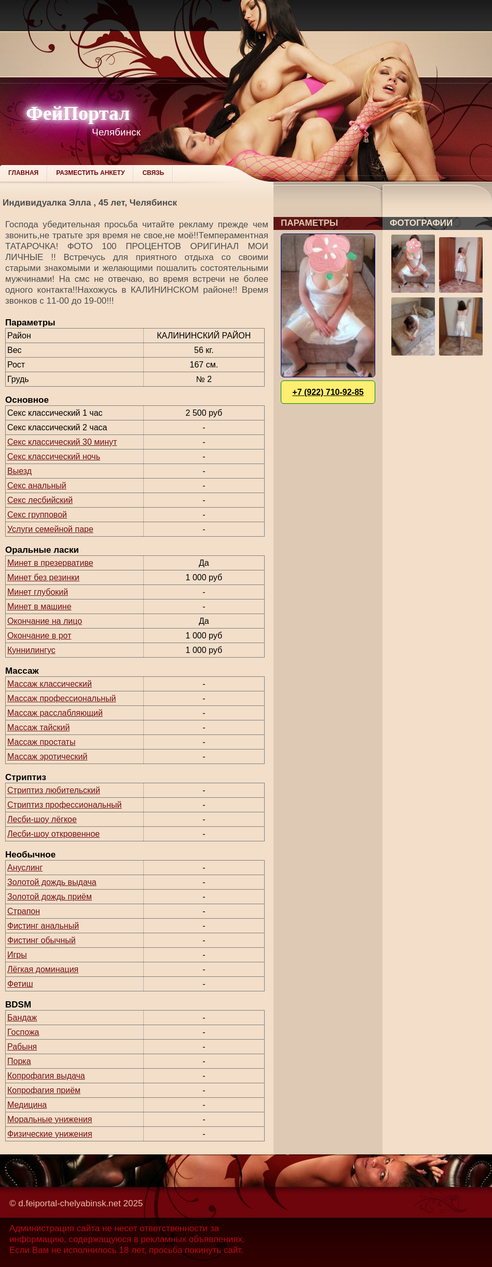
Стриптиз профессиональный (64, 804)
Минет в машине (39, 606)
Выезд (19, 471)
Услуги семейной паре (50, 529)
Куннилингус (31, 650)
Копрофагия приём (43, 1090)
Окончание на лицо (44, 621)
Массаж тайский (38, 727)
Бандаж (22, 1017)
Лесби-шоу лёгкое (42, 819)
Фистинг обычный (41, 940)
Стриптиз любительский (53, 790)
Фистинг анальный (43, 925)
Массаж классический (49, 683)
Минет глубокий (37, 592)
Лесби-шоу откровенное (53, 833)
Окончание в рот (39, 635)
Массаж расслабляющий (55, 713)
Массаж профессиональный (61, 698)
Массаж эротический (47, 756)
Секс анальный (36, 485)
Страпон (23, 911)
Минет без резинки (43, 577)
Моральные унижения (49, 1119)
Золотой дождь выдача (52, 882)
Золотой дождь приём (49, 896)
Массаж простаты (41, 742)
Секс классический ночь (53, 456)
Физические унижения (49, 1133)
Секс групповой (37, 514)
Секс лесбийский (40, 500)
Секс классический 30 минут (62, 442)
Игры (17, 954)
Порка (19, 1061)
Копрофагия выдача (46, 1075)
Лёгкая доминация (42, 969)
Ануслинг (25, 867)
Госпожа (23, 1032)
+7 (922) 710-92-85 (327, 392)
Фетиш (20, 983)
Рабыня (22, 1046)
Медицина (27, 1104)
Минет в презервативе (50, 562)
